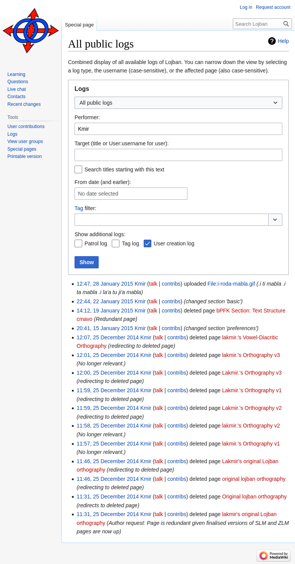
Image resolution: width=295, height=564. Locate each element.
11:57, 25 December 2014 (107, 444)
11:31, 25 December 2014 (107, 496)
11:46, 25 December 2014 (107, 461)
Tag (79, 208)
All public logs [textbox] (96, 103)
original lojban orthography (253, 479)
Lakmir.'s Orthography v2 (252, 408)
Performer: (87, 117)
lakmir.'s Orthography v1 (251, 444)
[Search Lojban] (262, 23)
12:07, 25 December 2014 (107, 337)
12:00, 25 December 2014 (107, 373)
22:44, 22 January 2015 (104, 301)
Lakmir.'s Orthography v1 (252, 390)
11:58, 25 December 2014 (107, 426)
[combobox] (178, 103)
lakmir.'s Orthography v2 (251, 426)
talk (153, 284)
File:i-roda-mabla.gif (231, 284)
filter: (85, 208)
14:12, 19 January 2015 (104, 310)
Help (283, 41)
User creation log (174, 243)
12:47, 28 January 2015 (104, 284)
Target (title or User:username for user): (122, 143)
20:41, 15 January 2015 (104, 328)
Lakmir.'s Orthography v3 (252, 373)
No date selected (98, 194)
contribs (171, 284)
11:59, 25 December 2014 (107, 390)
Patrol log (96, 243)
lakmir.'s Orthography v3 (251, 355)
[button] (275, 220)
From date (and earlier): (103, 182)
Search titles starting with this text (124, 169)
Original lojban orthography (254, 496)
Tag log (130, 243)
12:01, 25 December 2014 (107, 355)
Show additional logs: (100, 234)
